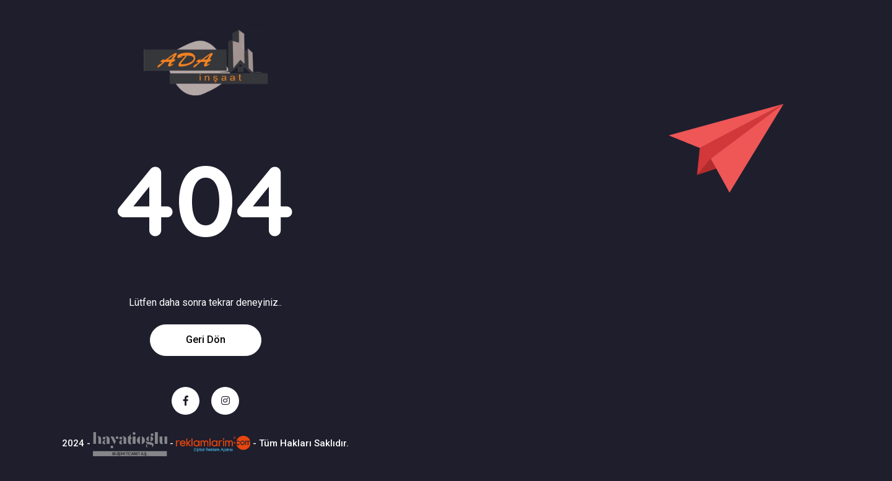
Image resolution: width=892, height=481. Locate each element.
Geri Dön (205, 339)
